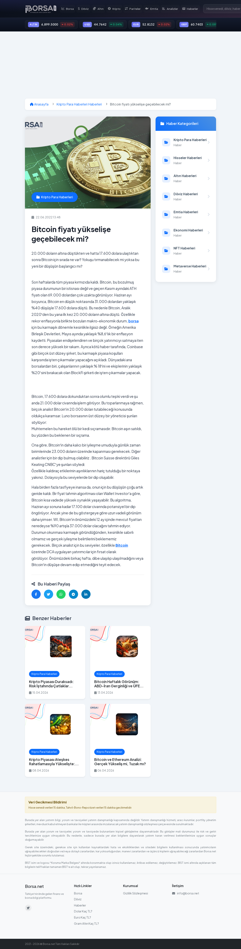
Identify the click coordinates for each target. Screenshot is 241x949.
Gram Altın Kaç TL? (86, 924)
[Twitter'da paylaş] (48, 595)
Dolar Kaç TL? (83, 912)
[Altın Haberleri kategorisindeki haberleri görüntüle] (186, 179)
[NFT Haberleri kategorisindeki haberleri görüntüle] (186, 251)
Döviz (85, 9)
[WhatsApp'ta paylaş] (61, 595)
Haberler (191, 9)
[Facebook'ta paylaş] (36, 595)
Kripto (115, 9)
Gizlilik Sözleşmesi (135, 894)
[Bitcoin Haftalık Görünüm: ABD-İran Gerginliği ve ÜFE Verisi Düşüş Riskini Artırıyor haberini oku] (120, 663)
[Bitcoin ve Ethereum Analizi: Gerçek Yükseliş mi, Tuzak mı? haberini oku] (120, 740)
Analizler (171, 9)
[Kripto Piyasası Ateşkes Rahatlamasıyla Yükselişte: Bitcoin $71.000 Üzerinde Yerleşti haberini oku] (55, 740)
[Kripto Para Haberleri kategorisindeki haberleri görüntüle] (186, 143)
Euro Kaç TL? (82, 918)
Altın (100, 9)
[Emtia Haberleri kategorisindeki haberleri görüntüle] (186, 215)
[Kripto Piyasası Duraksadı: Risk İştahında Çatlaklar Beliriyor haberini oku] (55, 663)
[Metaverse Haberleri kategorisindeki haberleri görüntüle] (186, 269)
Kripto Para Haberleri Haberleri (79, 105)
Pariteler (134, 9)
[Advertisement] (120, 65)
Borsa (69, 9)
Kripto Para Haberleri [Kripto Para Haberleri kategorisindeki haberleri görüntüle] (54, 198)
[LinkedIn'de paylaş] (86, 595)
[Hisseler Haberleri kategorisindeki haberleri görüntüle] (186, 161)
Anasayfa (39, 105)
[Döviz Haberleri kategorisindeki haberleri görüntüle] (186, 197)
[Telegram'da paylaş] (73, 595)
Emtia (152, 9)
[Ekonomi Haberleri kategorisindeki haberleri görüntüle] (186, 233)
